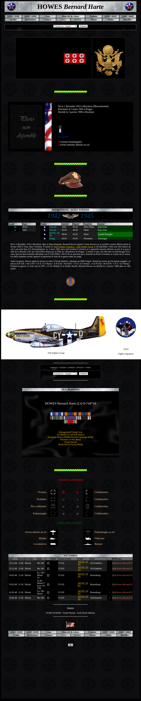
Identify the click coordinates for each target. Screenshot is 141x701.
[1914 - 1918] (13, 16)
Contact (47, 19)
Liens (47, 16)
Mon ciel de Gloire (70, 16)
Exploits (93, 16)
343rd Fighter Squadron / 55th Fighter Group (73, 247)
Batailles (128, 19)
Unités (111, 19)
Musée (93, 19)
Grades (13, 19)
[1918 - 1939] (30, 16)
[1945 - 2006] (128, 16)
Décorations (30, 19)
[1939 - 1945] (111, 16)
